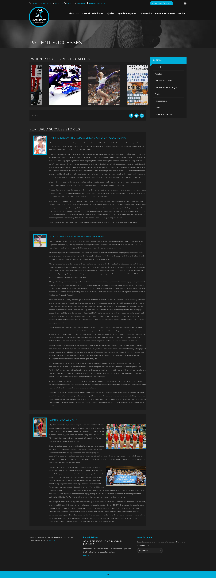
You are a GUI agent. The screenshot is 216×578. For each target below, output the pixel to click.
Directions (96, 3)
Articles (158, 74)
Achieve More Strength (166, 87)
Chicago (69, 3)
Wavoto (51, 540)
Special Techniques (92, 13)
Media (181, 13)
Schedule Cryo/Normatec (162, 3)
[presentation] (158, 558)
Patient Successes (164, 114)
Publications (161, 101)
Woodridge (80, 3)
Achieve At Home (163, 80)
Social (157, 94)
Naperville (58, 3)
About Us (74, 13)
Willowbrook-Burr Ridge (41, 3)
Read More (87, 555)
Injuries (110, 13)
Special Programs (127, 13)
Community (146, 13)
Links (157, 107)
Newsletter (160, 67)
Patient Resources (165, 13)
